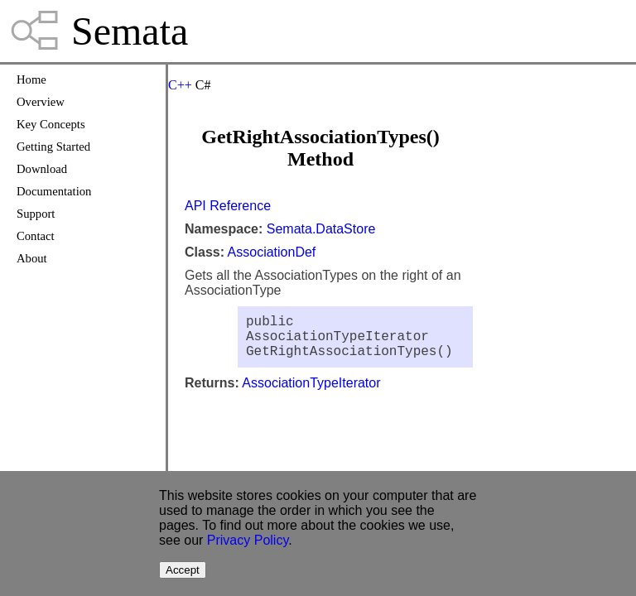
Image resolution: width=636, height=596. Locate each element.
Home (31, 79)
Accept (183, 570)
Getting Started (53, 146)
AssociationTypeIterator (311, 393)
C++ (180, 85)
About (32, 258)
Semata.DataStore (321, 229)
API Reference (228, 206)
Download (42, 168)
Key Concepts (51, 124)
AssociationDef (272, 252)
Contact (36, 236)
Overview (41, 101)
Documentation (54, 191)
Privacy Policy (247, 540)
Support (36, 213)
